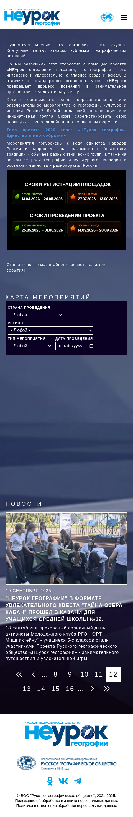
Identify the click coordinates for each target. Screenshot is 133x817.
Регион (15, 323)
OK (50, 781)
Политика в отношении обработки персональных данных (66, 805)
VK (63, 781)
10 (86, 672)
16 (71, 687)
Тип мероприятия (27, 339)
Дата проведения (74, 339)
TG (77, 781)
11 (100, 672)
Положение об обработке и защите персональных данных (66, 800)
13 (28, 687)
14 (42, 687)
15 (57, 687)
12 (115, 674)
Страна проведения (29, 308)
